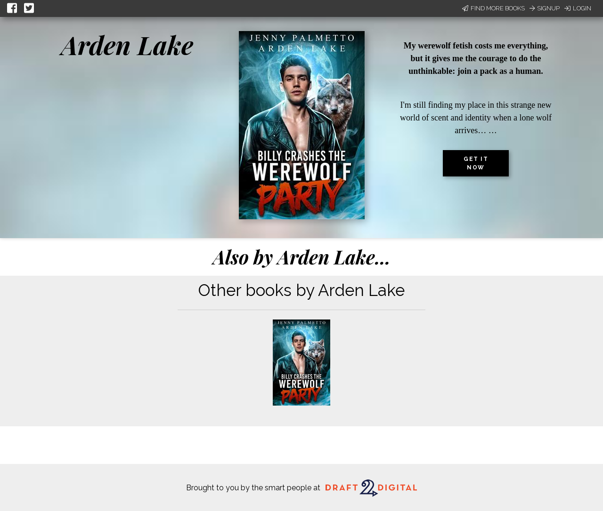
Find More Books (493, 8)
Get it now (476, 163)
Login (577, 8)
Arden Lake (127, 45)
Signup (545, 8)
